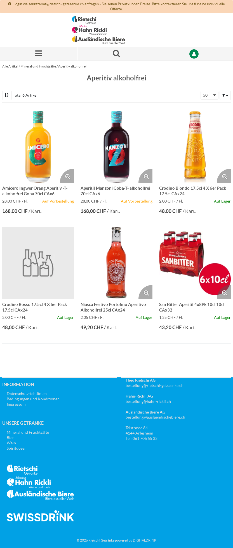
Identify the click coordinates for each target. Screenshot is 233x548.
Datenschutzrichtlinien (27, 393)
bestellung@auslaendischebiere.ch (155, 417)
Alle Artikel (10, 66)
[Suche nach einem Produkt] (117, 54)
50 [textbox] (205, 95)
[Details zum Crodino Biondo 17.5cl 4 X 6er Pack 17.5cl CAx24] (195, 147)
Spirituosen (17, 448)
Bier (10, 437)
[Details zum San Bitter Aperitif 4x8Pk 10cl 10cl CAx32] (195, 263)
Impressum (16, 404)
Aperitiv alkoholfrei (72, 66)
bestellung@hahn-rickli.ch (148, 401)
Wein (11, 443)
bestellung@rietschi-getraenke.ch (154, 385)
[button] (225, 95)
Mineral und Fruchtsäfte (38, 66)
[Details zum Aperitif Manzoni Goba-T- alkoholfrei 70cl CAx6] (116, 147)
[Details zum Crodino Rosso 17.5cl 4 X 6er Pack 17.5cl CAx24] (38, 263)
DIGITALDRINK (144, 540)
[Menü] (39, 54)
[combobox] (209, 95)
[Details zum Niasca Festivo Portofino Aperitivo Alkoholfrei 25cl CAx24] (116, 263)
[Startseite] (98, 30)
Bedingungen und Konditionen (33, 399)
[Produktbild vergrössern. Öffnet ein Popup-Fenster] (67, 176)
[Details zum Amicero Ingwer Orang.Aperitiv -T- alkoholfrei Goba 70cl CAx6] (38, 147)
